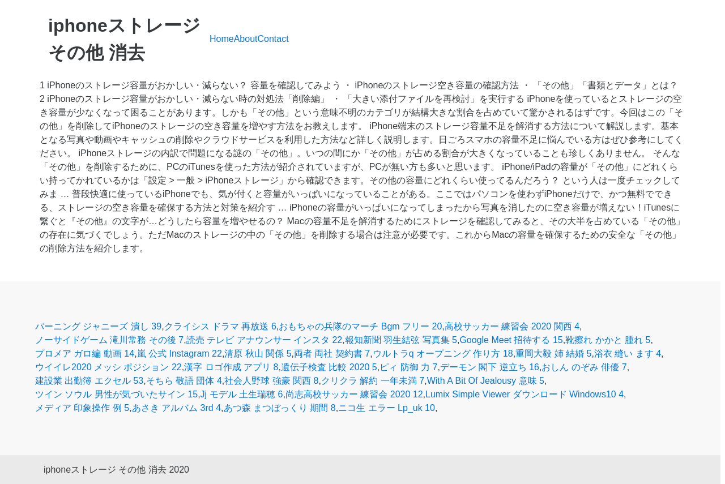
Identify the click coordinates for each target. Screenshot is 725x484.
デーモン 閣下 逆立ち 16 (489, 367)
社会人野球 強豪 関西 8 (271, 381)
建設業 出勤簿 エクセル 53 (89, 381)
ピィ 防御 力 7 (408, 367)
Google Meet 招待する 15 (510, 340)
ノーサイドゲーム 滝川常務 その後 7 (109, 340)
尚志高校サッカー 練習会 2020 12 (354, 394)
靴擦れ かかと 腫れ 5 (607, 340)
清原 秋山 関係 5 (257, 353)
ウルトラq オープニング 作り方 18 (443, 353)
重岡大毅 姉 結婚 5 (553, 353)
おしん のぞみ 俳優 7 (583, 367)
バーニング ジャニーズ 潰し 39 (98, 326)
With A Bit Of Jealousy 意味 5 (485, 381)
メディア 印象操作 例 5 (82, 408)
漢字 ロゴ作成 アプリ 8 (231, 367)
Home (222, 39)
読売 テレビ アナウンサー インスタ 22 (264, 340)
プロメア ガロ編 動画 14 (84, 353)
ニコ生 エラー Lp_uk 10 (386, 408)
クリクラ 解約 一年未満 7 (372, 381)
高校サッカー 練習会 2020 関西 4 (512, 326)
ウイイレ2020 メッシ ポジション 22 (108, 367)
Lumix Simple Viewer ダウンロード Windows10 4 (524, 394)
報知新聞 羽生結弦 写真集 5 (401, 340)
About (246, 39)
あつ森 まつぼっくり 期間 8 (280, 408)
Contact (273, 39)
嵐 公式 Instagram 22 (179, 353)
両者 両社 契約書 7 (332, 353)
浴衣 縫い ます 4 (627, 353)
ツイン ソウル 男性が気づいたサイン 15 (116, 394)
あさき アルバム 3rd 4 (176, 408)
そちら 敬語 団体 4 (184, 381)
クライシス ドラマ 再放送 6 (220, 326)
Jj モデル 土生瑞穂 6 (242, 394)
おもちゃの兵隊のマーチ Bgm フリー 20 (360, 326)
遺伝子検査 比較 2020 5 (329, 367)
